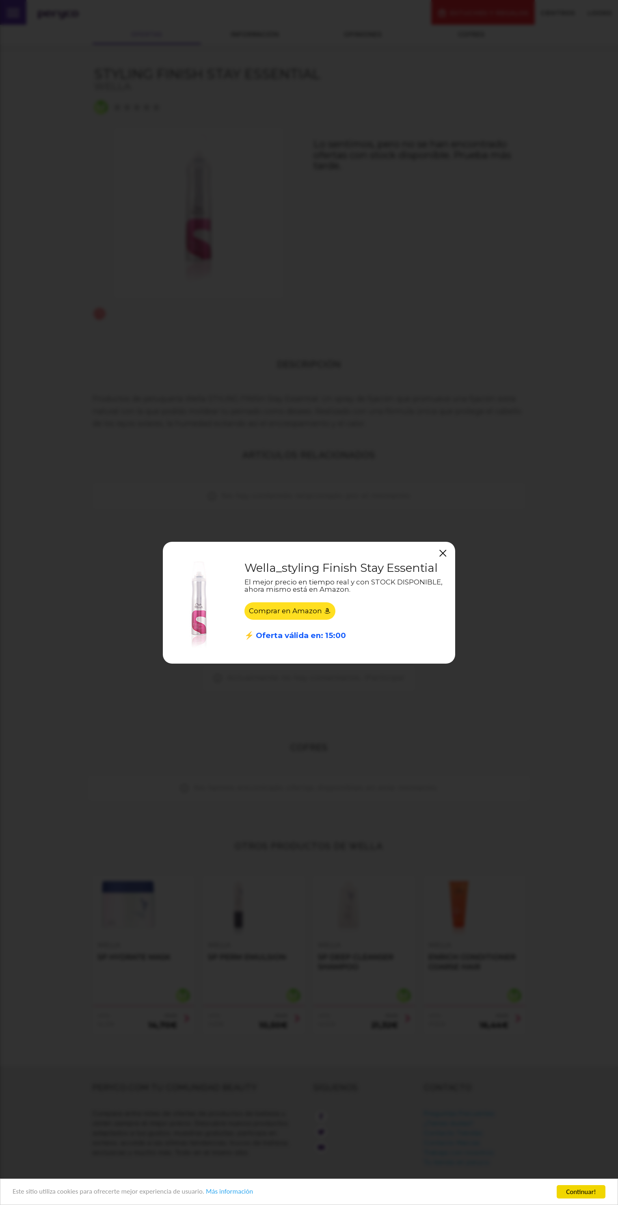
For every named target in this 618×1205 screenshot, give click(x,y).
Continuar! (581, 1192)
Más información (229, 1192)
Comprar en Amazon (290, 611)
